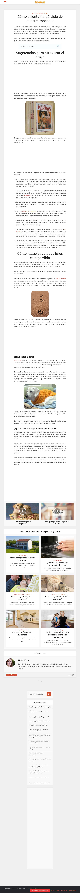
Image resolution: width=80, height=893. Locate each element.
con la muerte (61, 279)
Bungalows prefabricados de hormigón (22, 559)
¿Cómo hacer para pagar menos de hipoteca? (58, 563)
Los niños (17, 360)
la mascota (27, 195)
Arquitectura (22, 555)
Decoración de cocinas (22, 630)
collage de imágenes (29, 211)
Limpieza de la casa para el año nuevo (39, 783)
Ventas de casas (57, 560)
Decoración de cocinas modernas (22, 633)
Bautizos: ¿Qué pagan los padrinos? (22, 597)
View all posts (11, 675)
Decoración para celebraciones (22, 594)
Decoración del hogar (58, 630)
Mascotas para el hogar (40, 13)
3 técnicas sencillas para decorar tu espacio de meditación (58, 634)
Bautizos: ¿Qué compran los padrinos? (57, 597)
